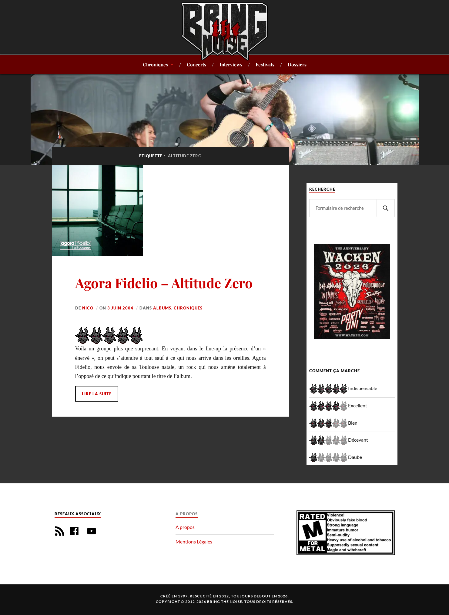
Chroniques (155, 64)
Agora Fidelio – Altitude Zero (164, 283)
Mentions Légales (194, 541)
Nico (87, 308)
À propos (185, 527)
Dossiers (297, 64)
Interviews (230, 64)
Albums (162, 308)
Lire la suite (97, 393)
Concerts (196, 64)
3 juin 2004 (120, 308)
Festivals (265, 64)
